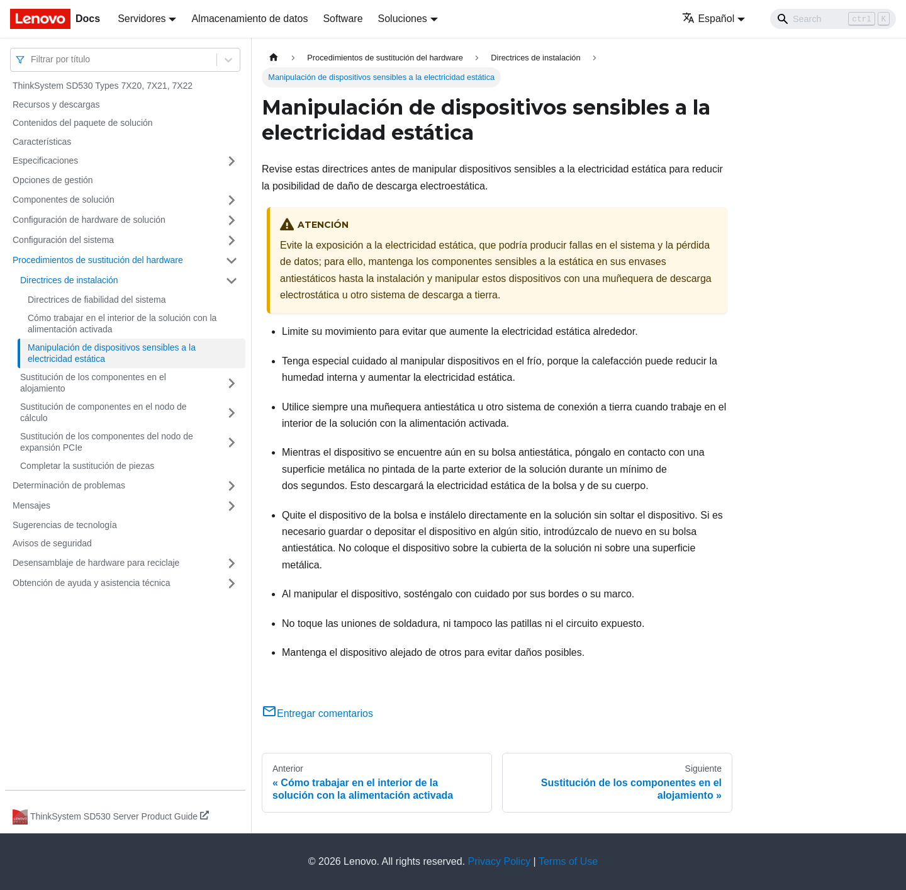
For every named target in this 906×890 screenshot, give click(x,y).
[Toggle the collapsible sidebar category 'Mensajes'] (231, 506)
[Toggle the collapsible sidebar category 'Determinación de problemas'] (231, 486)
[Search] (833, 19)
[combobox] (32, 59)
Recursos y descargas (56, 104)
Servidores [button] (141, 18)
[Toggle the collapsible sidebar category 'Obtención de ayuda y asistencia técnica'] (231, 583)
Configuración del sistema (63, 240)
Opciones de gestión (53, 180)
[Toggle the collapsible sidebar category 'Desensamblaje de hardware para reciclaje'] (231, 563)
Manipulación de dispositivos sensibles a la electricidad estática (112, 353)
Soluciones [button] (402, 18)
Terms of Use (568, 861)
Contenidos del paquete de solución (83, 123)
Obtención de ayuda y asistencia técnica (92, 583)
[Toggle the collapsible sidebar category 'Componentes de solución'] (231, 200)
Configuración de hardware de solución (89, 220)
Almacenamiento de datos (249, 18)
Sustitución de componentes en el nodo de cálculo (103, 412)
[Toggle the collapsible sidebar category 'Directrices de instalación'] (231, 281)
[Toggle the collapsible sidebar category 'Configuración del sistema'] (231, 240)
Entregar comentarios (317, 713)
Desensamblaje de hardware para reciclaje (96, 563)
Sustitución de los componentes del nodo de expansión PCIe (106, 442)
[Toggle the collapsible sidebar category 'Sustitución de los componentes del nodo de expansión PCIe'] (231, 442)
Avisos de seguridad (52, 543)
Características (42, 142)
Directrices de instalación (69, 280)
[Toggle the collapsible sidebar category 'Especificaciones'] (231, 161)
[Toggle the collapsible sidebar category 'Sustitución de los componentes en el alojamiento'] (231, 383)
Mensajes (31, 505)
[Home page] (274, 57)
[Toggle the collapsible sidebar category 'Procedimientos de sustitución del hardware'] (231, 261)
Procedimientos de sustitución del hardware (98, 260)
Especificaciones (45, 160)
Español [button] (708, 18)
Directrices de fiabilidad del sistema (96, 300)
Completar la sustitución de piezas (87, 466)
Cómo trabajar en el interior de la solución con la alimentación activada (122, 323)
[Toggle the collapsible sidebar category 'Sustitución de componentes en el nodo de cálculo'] (231, 412)
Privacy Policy (499, 861)
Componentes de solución (64, 199)
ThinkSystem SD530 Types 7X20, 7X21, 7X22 (103, 86)
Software (342, 18)
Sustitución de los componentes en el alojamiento (93, 382)
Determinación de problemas (69, 485)
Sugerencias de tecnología (65, 525)
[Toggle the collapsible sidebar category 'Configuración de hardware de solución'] (231, 220)
